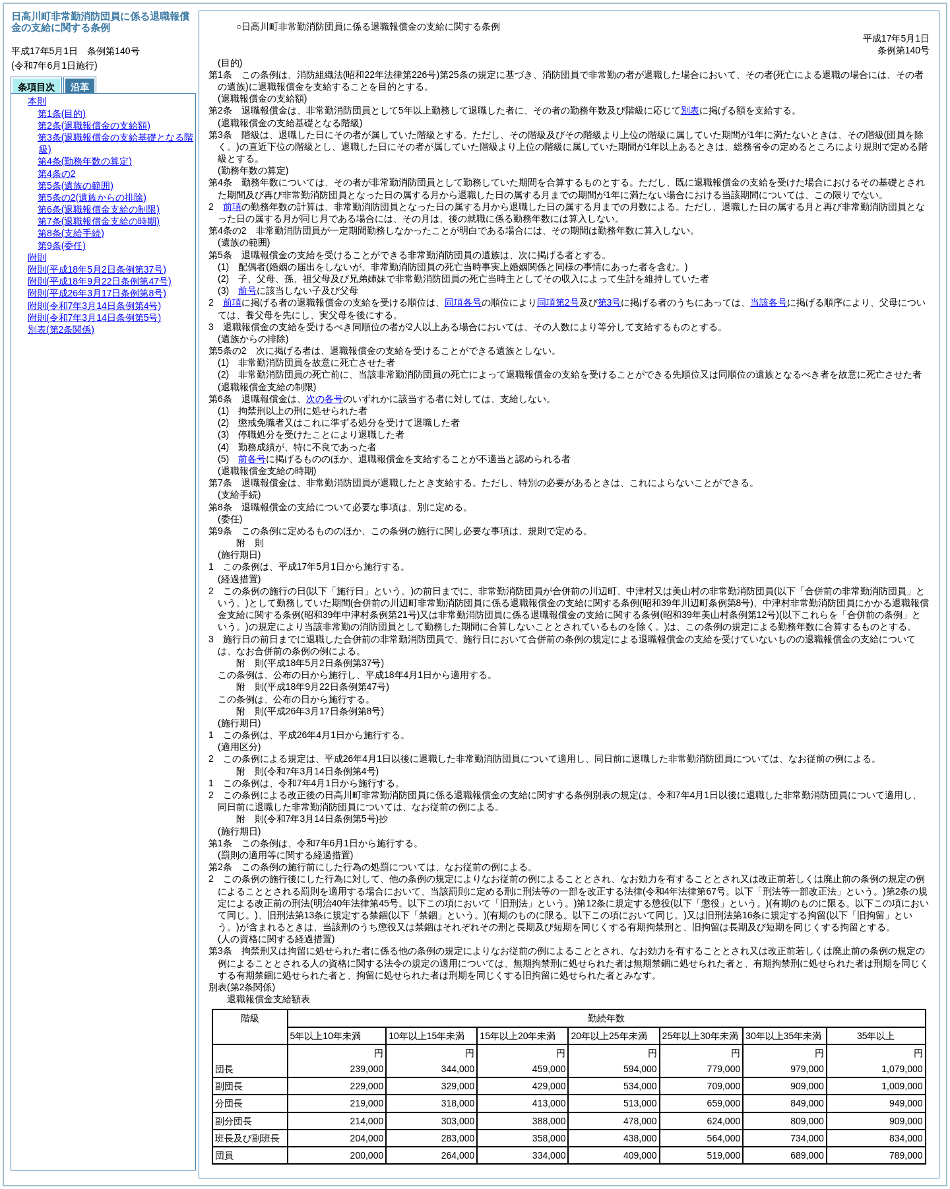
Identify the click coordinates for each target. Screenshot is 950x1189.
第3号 (609, 302)
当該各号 (768, 302)
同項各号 (463, 302)
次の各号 (324, 398)
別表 (690, 110)
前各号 (252, 459)
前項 (232, 206)
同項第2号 (558, 302)
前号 (247, 290)
